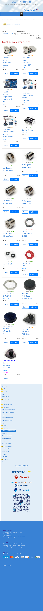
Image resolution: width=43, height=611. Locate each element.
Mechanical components (8, 430)
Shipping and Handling (21, 465)
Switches (6, 459)
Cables (6, 391)
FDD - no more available (8, 410)
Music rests (5, 433)
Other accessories (7, 438)
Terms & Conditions (9, 534)
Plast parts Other (6, 443)
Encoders (6, 407)
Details (6, 73)
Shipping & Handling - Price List (12, 532)
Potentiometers (8, 446)
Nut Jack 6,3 (7, 264)
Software (4, 454)
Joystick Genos (27, 130)
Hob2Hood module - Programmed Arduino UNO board (7, 96)
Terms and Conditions (21, 467)
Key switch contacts (7, 420)
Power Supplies (6, 449)
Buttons (6, 389)
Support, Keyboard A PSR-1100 (26, 331)
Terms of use (7, 535)
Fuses (3, 415)
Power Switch (5, 451)
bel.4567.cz (5, 19)
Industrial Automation (7, 417)
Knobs (5, 425)
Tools (3, 462)
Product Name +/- (8, 34)
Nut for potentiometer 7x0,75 (27, 233)
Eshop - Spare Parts (15, 19)
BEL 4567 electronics (21, 2)
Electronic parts (8, 404)
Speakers (4, 456)
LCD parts (6, 428)
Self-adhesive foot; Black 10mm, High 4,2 (28, 296)
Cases (3, 394)
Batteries (4, 386)
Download (4, 402)
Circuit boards (5, 396)
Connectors (7, 399)
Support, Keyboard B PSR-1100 (7, 365)
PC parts (4, 441)
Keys (3, 423)
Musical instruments (7, 436)
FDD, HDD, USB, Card (8, 412)
